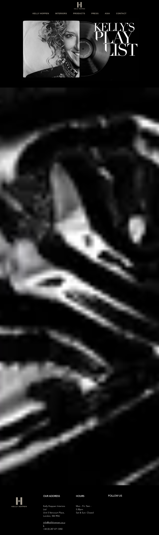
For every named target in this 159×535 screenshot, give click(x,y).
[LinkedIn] (129, 506)
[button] (40, 13)
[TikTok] (135, 506)
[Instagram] (110, 506)
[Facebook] (116, 506)
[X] (123, 506)
